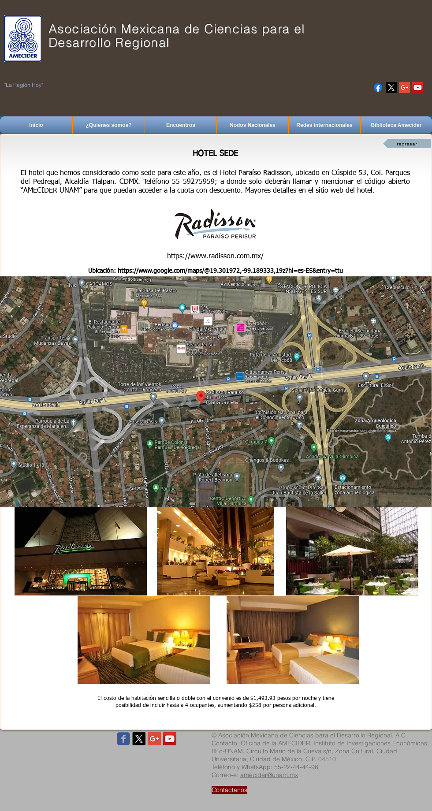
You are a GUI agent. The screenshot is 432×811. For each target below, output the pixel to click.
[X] (391, 87)
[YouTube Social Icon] (417, 87)
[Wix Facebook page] (123, 738)
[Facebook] (378, 87)
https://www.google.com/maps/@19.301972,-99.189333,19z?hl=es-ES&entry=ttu (230, 271)
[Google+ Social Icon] (404, 87)
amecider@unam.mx (269, 775)
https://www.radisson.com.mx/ (215, 256)
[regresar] (407, 143)
